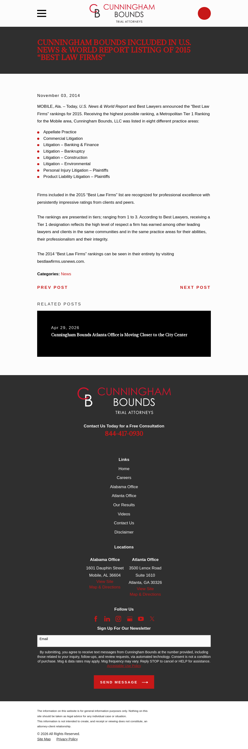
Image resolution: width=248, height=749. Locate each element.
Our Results (124, 505)
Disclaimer (123, 532)
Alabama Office (124, 487)
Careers (124, 477)
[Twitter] (152, 619)
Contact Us (124, 523)
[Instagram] (118, 619)
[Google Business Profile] (130, 619)
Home (123, 468)
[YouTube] (141, 619)
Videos (124, 514)
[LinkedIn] (107, 619)
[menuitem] (44, 739)
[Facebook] (96, 619)
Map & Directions (104, 587)
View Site (105, 581)
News (66, 274)
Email (44, 639)
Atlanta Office (124, 495)
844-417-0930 (124, 434)
